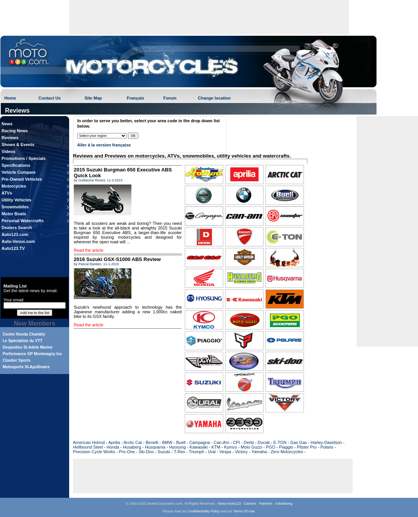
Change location (214, 98)
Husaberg (132, 447)
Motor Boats (14, 213)
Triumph (196, 451)
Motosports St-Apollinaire (26, 367)
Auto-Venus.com (18, 241)
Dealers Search (17, 227)
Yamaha (259, 451)
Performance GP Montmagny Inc (32, 354)
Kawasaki (198, 447)
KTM (215, 447)
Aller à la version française (104, 145)
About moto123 (229, 503)
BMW (167, 442)
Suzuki (164, 451)
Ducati (264, 442)
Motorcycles (14, 186)
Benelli (152, 442)
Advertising (283, 503)
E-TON (280, 442)
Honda (112, 447)
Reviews (10, 137)
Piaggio (286, 447)
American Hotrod (89, 442)
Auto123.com (15, 234)
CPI (236, 442)
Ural (212, 451)
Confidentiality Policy (204, 511)
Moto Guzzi (251, 447)
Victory (241, 451)
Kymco (230, 447)
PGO (270, 447)
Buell (180, 442)
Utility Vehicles (17, 200)
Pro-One (127, 451)
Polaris (326, 447)
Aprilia (114, 442)
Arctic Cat (132, 442)
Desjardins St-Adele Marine (27, 347)
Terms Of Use (243, 511)
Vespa (225, 451)
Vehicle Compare (19, 172)
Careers (250, 503)
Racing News (15, 130)
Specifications (16, 165)
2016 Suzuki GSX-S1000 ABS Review (117, 259)
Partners (265, 503)
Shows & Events (18, 144)
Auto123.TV (13, 248)
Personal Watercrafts (23, 220)
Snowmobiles (15, 206)
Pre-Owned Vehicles (22, 179)
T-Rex (179, 451)
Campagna (199, 442)
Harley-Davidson (326, 442)
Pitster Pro (307, 447)
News (7, 123)
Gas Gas (298, 442)
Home (10, 98)
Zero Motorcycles (286, 451)
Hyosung (177, 447)
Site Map (93, 98)
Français (135, 98)
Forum (169, 98)
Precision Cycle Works (94, 451)
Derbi (249, 442)
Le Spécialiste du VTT (22, 341)
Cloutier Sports (16, 360)
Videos (8, 151)
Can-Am (221, 442)
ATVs (7, 193)
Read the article (88, 250)
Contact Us (49, 98)
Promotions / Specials (24, 158)
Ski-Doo (146, 451)
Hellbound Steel (88, 447)
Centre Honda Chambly (24, 334)
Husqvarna (155, 447)
